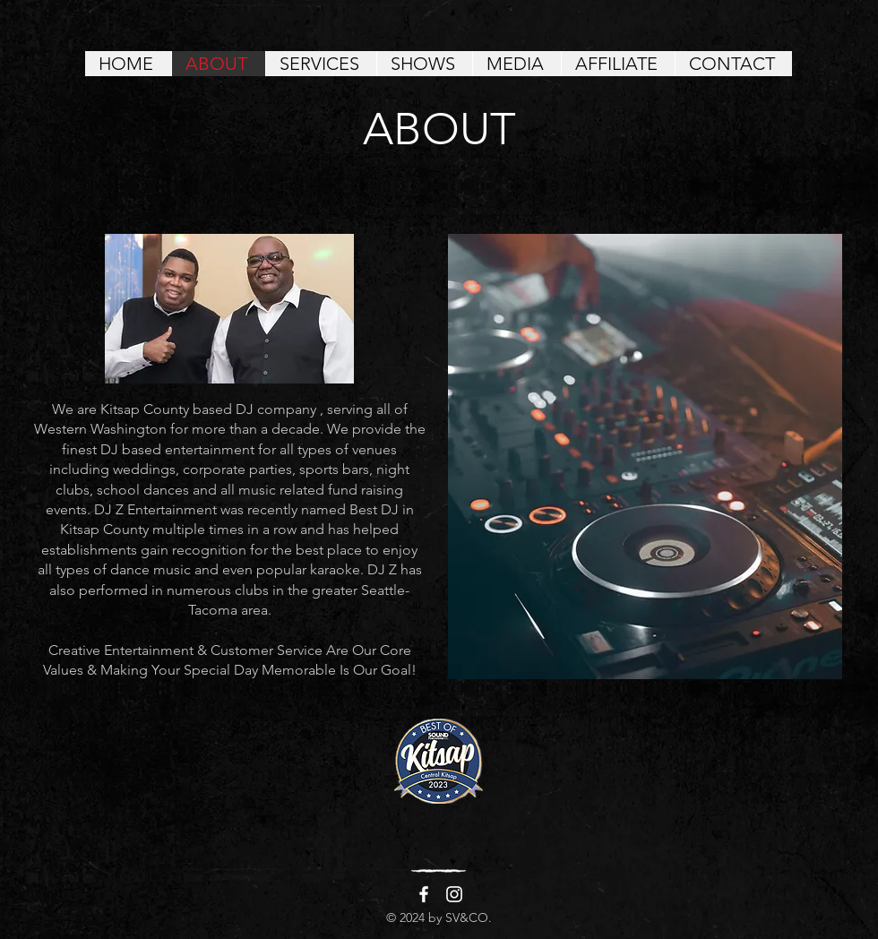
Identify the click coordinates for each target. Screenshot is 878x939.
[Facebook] (424, 894)
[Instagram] (454, 894)
